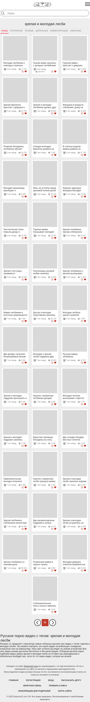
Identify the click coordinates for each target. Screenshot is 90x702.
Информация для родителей (34, 691)
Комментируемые (59, 31)
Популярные (16, 31)
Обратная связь (32, 686)
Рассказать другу (71, 680)
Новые (4, 31)
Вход (51, 680)
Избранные (75, 31)
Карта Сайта (65, 691)
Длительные (42, 31)
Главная (13, 680)
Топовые (29, 31)
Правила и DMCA (58, 686)
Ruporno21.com (31, 666)
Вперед (52, 622)
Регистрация (33, 680)
